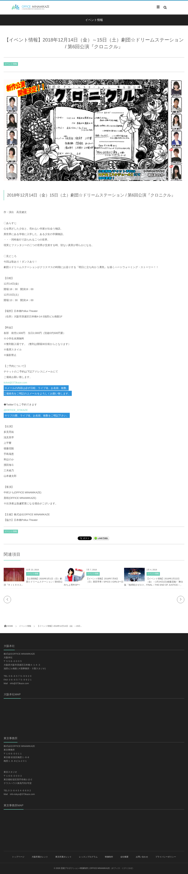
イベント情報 (11, 64)
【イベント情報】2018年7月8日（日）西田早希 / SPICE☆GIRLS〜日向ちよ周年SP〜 (93, 581)
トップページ (18, 857)
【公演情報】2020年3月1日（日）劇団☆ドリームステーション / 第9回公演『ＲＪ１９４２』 (33, 581)
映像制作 (109, 857)
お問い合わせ (142, 857)
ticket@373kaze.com (15, 382)
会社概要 (124, 857)
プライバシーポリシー (165, 857)
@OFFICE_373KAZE (16, 410)
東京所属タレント (63, 857)
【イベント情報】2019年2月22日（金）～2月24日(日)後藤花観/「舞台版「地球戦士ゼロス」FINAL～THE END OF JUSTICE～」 (153, 581)
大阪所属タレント (40, 857)
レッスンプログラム (88, 857)
